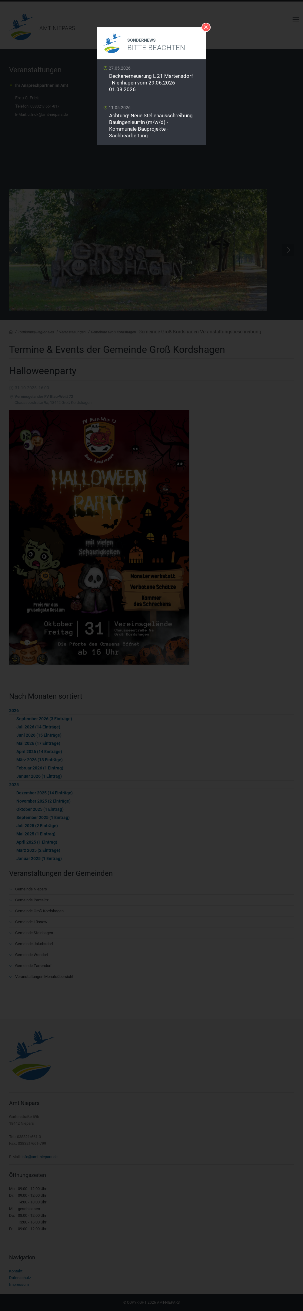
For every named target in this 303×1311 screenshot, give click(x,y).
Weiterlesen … (151, 80)
